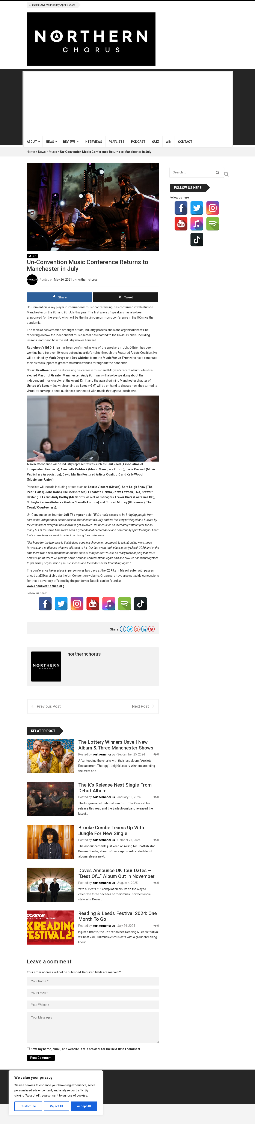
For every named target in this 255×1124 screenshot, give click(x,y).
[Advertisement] (128, 104)
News (50, 141)
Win (168, 141)
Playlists (116, 141)
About (32, 141)
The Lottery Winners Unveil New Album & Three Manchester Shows (115, 745)
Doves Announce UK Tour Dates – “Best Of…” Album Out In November (116, 873)
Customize (28, 1106)
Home (31, 151)
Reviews (69, 141)
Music (53, 151)
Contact (185, 141)
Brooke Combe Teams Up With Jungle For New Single (111, 830)
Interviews (93, 141)
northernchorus (87, 279)
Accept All (84, 1106)
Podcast (138, 141)
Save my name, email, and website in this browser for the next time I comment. (86, 1049)
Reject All (56, 1106)
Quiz (155, 141)
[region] (56, 1092)
